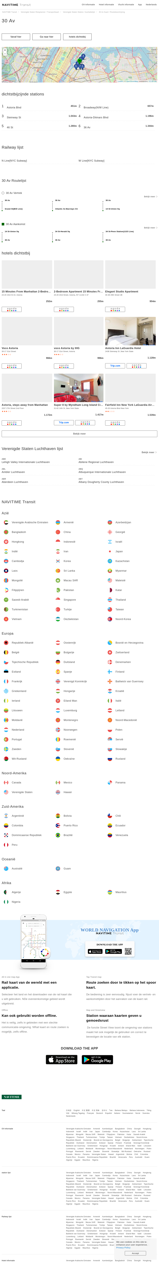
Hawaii (111, 1154)
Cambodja (106, 1132)
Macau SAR (90, 1134)
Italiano (117, 1113)
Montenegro (100, 1149)
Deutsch (99, 1113)
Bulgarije (126, 1140)
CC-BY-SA (153, 81)
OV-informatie (88, 4)
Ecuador (81, 1157)
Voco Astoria (10, 348)
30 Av (8, 20)
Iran (91, 1132)
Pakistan (121, 1134)
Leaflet (120, 81)
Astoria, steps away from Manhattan (25, 405)
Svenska (146, 1113)
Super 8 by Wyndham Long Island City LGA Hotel (85, 405)
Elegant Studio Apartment (121, 291)
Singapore (70, 1137)
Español (108, 1113)
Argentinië (120, 1154)
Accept (135, 1253)
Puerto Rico (71, 1157)
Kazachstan (125, 1132)
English (77, 1110)
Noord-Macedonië (114, 1149)
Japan (97, 1132)
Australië (138, 1157)
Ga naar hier (46, 37)
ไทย (111, 1110)
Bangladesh (120, 1129)
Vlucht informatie (126, 4)
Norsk (137, 1113)
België (117, 1140)
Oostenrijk (87, 1140)
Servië (88, 1151)
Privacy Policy (123, 1247)
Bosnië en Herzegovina (103, 1140)
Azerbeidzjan (107, 1129)
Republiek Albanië (73, 1140)
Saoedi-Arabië (139, 1134)
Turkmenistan (91, 1137)
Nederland (128, 1149)
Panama (86, 1154)
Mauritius (86, 1160)
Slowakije (115, 1151)
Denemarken (91, 1143)
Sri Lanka (142, 1132)
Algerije (69, 1160)
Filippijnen (111, 1134)
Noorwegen (140, 1149)
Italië (139, 1146)
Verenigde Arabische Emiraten (78, 1129)
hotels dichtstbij (77, 37)
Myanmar (70, 1134)
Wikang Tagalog (78, 1113)
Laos (134, 1132)
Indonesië (70, 1132)
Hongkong (147, 1129)
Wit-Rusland (127, 1151)
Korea (115, 1132)
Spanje (110, 1143)
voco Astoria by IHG (67, 348)
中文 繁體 (86, 1110)
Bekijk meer (150, 196)
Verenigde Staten (99, 1154)
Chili (136, 1154)
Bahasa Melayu (121, 1110)
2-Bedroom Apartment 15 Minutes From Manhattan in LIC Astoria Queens (100, 291)
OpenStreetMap (132, 81)
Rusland (147, 1151)
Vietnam (118, 1137)
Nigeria (95, 1160)
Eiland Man (130, 1146)
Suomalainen (128, 1113)
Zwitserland (137, 1140)
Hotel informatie (106, 4)
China (129, 1129)
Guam (147, 1157)
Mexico (77, 1154)
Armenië (96, 1129)
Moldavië (89, 1149)
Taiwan (110, 1137)
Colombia (144, 1154)
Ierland (121, 1146)
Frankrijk (127, 1143)
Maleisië (101, 1134)
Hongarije (104, 1146)
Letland (81, 1149)
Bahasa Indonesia (137, 1110)
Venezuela (122, 1157)
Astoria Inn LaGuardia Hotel (123, 348)
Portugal (69, 1151)
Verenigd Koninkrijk (141, 1143)
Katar (129, 1134)
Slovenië (105, 1151)
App (140, 4)
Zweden (96, 1151)
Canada (69, 1154)
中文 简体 (96, 1110)
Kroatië (113, 1146)
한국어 (104, 1110)
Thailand (80, 1137)
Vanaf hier (16, 37)
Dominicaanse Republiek (97, 1157)
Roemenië (79, 1151)
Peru (131, 1157)
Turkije (102, 1137)
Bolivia (129, 1154)
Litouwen (147, 1146)
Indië (85, 1132)
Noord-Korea (142, 1137)
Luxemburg (70, 1149)
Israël (78, 1132)
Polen (149, 1149)
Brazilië (113, 1157)
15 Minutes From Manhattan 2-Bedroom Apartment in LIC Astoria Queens (48, 291)
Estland (102, 1143)
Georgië (137, 1129)
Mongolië (79, 1134)
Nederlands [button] (151, 4)
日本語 (68, 1110)
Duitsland (80, 1143)
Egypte (77, 1160)
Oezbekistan (129, 1137)
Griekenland (92, 1146)
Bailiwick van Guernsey (75, 1146)
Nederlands (70, 1116)
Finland (119, 1143)
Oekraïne (137, 1151)
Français (90, 1113)
